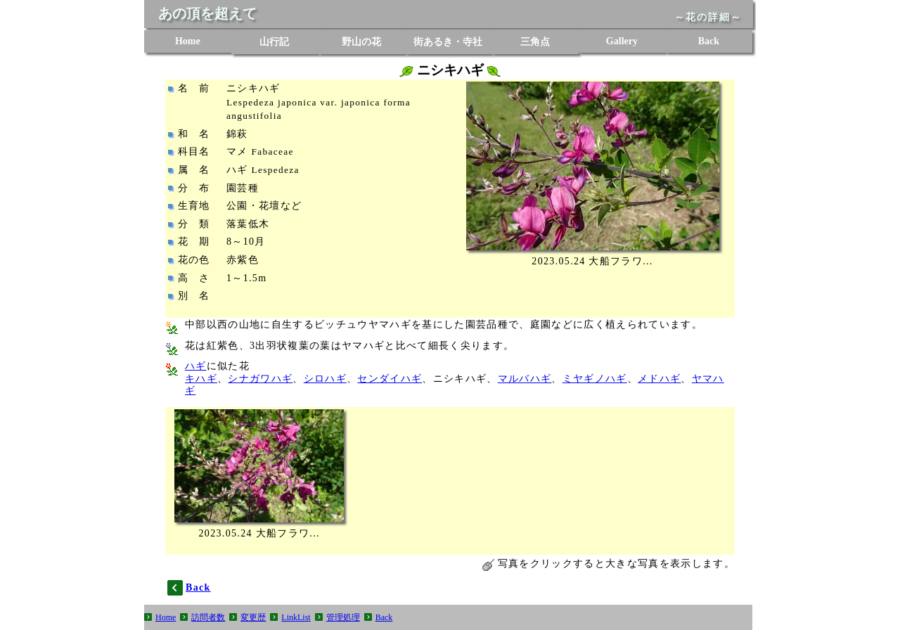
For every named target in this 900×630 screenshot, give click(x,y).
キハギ (201, 378)
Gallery (622, 41)
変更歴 (253, 617)
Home (187, 41)
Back (708, 41)
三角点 (535, 42)
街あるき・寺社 (447, 42)
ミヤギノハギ (594, 378)
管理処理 (343, 617)
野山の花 (361, 42)
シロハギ (325, 378)
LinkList (295, 617)
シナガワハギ (260, 378)
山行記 (274, 42)
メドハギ (659, 378)
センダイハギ (389, 378)
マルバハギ (525, 378)
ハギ (196, 366)
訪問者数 (208, 617)
